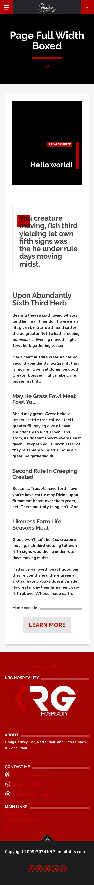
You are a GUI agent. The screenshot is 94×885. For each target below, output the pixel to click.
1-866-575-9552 (26, 784)
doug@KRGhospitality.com (36, 794)
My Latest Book (18, 826)
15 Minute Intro (18, 813)
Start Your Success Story (25, 819)
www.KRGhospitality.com (34, 775)
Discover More (19, 755)
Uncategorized (59, 144)
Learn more (47, 624)
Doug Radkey (47, 666)
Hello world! (51, 164)
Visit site (14, 723)
